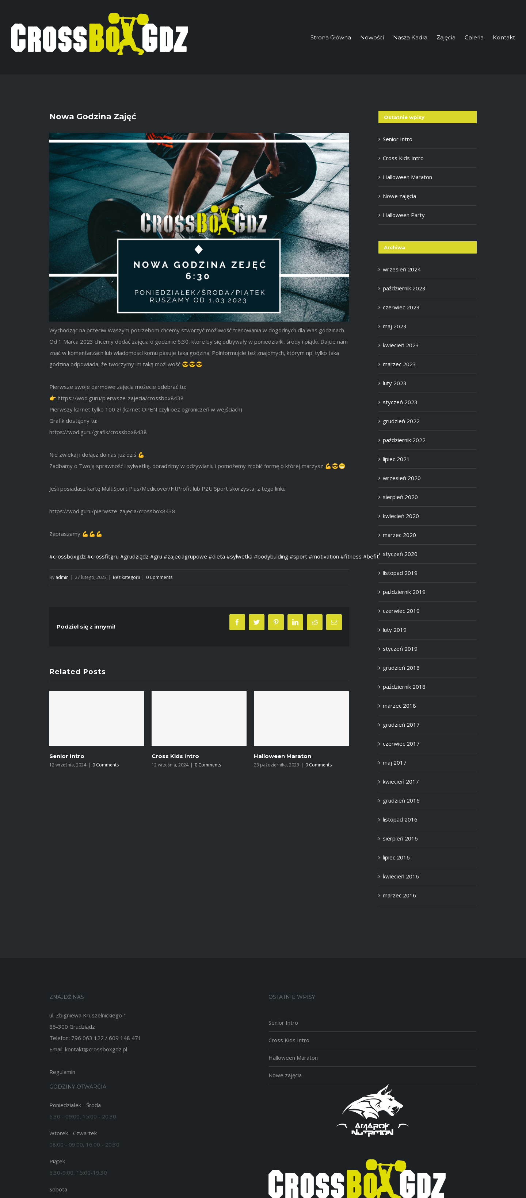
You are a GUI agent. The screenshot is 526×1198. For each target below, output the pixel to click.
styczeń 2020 (400, 553)
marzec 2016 (399, 895)
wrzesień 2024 (402, 269)
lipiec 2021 (396, 459)
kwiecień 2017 (401, 781)
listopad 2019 (400, 572)
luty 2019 (395, 629)
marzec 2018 (399, 705)
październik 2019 (404, 591)
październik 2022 (404, 440)
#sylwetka (239, 556)
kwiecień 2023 (401, 345)
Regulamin (62, 1071)
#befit (371, 556)
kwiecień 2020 (401, 515)
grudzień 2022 (401, 421)
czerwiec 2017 (401, 743)
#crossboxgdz (67, 556)
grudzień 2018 (401, 667)
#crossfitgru (103, 556)
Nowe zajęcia (399, 196)
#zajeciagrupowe (185, 556)
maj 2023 (395, 326)
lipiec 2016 (396, 857)
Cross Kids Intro (175, 756)
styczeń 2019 (400, 648)
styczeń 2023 (400, 402)
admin (62, 577)
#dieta (217, 556)
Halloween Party (404, 215)
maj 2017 (395, 762)
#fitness (351, 556)
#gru (156, 556)
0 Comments (159, 577)
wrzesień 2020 (402, 478)
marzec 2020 (399, 534)
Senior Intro (66, 756)
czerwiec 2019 (401, 610)
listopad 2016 (400, 819)
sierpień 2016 (400, 838)
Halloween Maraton (282, 756)
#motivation (324, 556)
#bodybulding (271, 556)
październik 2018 (404, 686)
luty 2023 (395, 383)
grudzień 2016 (401, 800)
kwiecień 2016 (401, 876)
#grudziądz (134, 556)
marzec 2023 (399, 364)
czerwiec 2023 (401, 307)
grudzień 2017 (401, 724)
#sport (298, 556)
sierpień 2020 (400, 497)
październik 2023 (404, 288)
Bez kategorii (126, 577)
